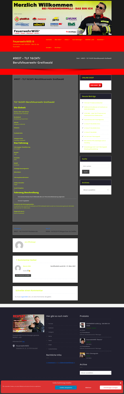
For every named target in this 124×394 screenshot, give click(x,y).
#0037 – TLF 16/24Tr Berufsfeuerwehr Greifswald (96, 58)
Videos (67, 39)
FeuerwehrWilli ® (23, 41)
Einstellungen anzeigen (111, 387)
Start (77, 58)
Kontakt (48, 47)
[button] (120, 383)
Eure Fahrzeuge (77, 39)
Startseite (49, 39)
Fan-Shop (57, 47)
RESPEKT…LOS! (89, 39)
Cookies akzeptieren (66, 387)
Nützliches (100, 39)
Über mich (58, 39)
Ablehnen (88, 387)
